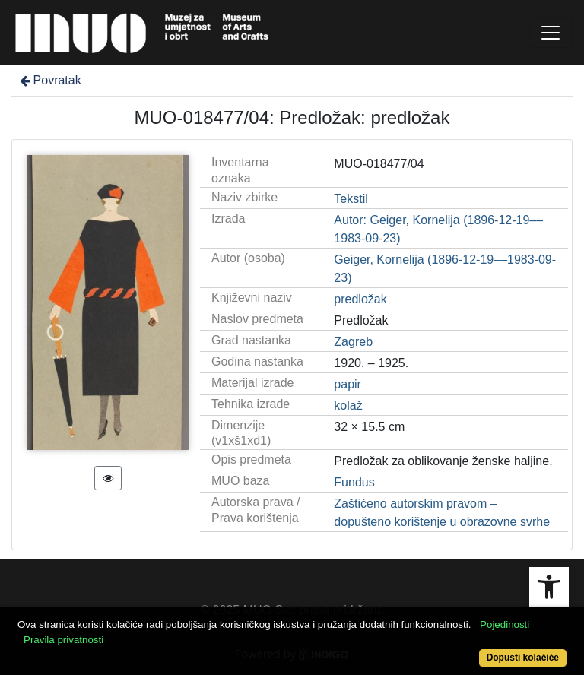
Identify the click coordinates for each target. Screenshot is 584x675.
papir (347, 384)
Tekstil (350, 198)
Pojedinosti (504, 624)
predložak (360, 299)
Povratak (49, 80)
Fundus (354, 482)
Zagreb (353, 341)
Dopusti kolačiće (523, 657)
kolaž (348, 405)
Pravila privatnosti (63, 639)
